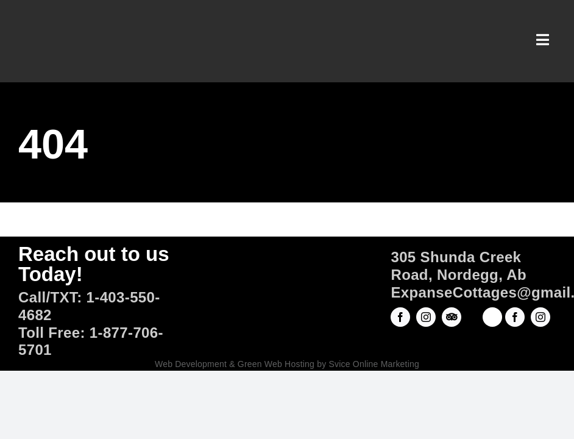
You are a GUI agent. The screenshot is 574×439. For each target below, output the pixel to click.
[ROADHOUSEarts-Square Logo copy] (492, 314)
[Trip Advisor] (451, 317)
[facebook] (400, 317)
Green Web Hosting (276, 364)
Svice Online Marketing (373, 364)
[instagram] (426, 317)
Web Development (191, 364)
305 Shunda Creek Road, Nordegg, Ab (458, 266)
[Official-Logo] (286, 280)
